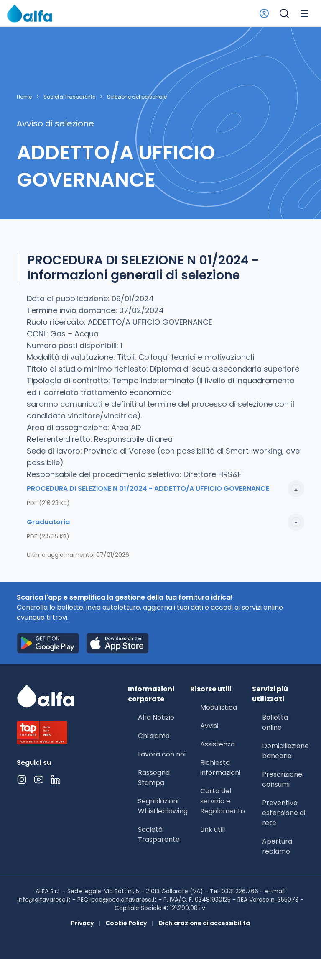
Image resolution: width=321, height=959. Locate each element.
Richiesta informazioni (220, 767)
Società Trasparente (69, 97)
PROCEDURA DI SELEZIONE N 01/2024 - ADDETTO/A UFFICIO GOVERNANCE (165, 488)
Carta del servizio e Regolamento (222, 801)
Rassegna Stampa (154, 777)
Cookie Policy (126, 923)
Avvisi (209, 726)
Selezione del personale (137, 97)
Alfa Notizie (156, 717)
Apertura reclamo (277, 846)
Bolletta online (275, 722)
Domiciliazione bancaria (285, 751)
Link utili (212, 829)
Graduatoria (165, 522)
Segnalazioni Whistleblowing (163, 806)
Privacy (82, 923)
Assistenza (217, 744)
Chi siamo (154, 736)
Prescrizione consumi (282, 779)
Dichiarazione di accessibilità (204, 923)
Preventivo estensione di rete (283, 813)
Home (24, 97)
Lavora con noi (162, 754)
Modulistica (218, 707)
